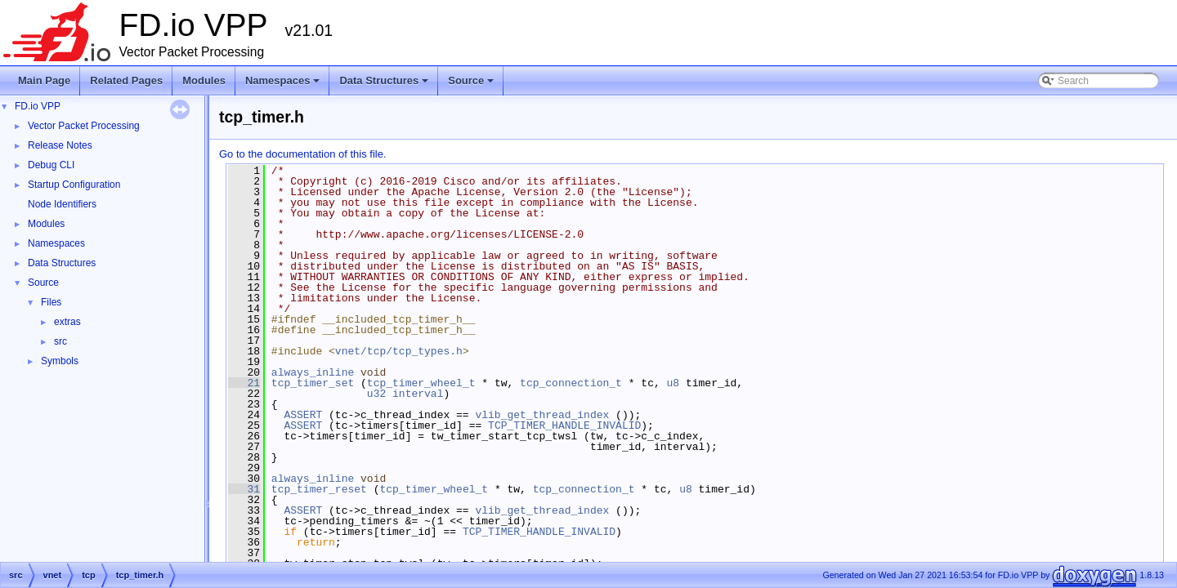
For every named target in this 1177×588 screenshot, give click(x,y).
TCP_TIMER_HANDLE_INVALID (564, 425)
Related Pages (126, 80)
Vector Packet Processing (84, 125)
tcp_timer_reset (319, 489)
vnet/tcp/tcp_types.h (399, 351)
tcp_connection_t (571, 383)
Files (51, 302)
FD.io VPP (37, 106)
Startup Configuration (74, 184)
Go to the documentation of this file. (303, 154)
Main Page (44, 80)
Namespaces (284, 85)
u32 (376, 393)
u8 (672, 383)
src (60, 341)
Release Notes (60, 145)
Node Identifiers (62, 204)
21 (244, 383)
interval (417, 393)
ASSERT (303, 415)
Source (472, 85)
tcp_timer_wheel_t (421, 383)
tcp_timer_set (312, 383)
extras (67, 321)
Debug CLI (51, 165)
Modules (204, 80)
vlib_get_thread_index (542, 415)
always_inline (312, 372)
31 (244, 489)
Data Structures (385, 85)
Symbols (59, 361)
